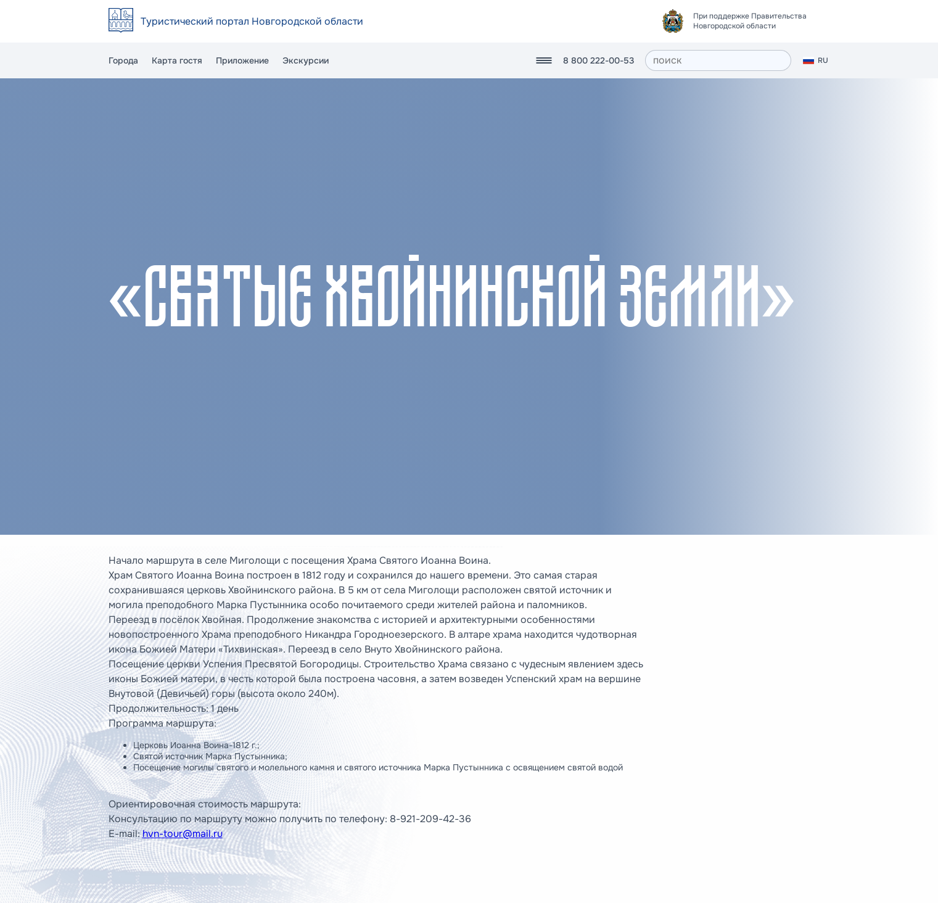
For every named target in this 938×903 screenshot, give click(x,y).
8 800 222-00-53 (598, 60)
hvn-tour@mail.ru (182, 833)
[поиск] (718, 60)
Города (123, 60)
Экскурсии (305, 60)
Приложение (242, 60)
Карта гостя (177, 60)
